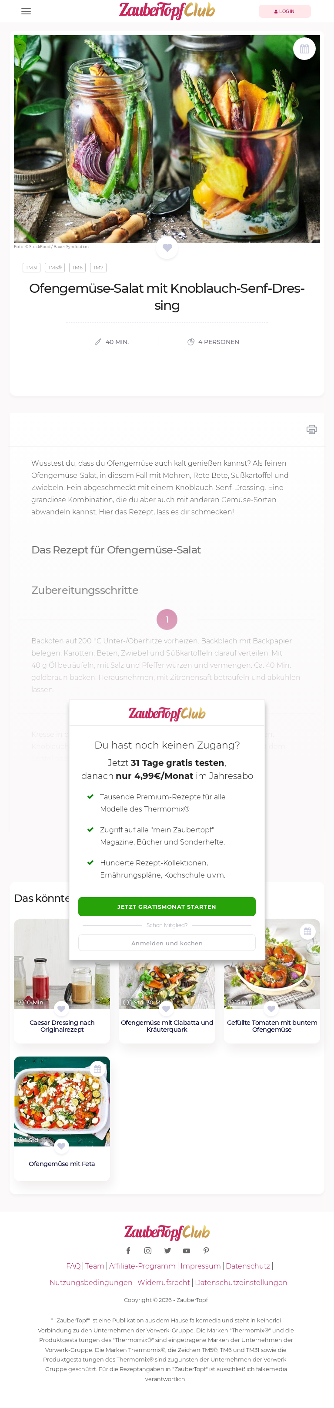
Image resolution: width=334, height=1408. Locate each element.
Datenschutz (248, 1266)
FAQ (73, 1266)
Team (94, 1266)
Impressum (200, 1266)
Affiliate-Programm (142, 1266)
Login (284, 11)
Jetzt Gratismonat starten (167, 906)
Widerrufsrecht (163, 1283)
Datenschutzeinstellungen (241, 1283)
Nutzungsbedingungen (91, 1283)
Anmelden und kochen (167, 943)
